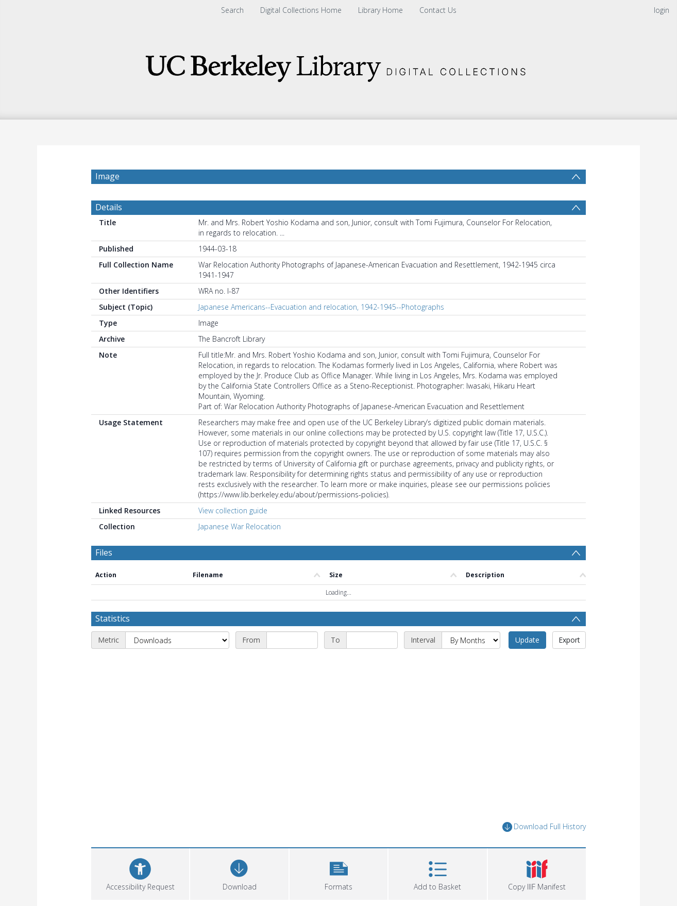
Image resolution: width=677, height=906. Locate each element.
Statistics (112, 643)
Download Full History (544, 851)
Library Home (380, 10)
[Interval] (471, 665)
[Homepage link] (338, 65)
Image (107, 176)
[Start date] (292, 665)
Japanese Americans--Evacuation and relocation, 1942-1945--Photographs (321, 332)
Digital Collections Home (301, 10)
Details (108, 232)
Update (527, 664)
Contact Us (437, 10)
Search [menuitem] (232, 10)
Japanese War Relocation (239, 551)
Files (103, 577)
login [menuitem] (661, 10)
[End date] (372, 665)
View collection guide (232, 535)
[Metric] (177, 665)
